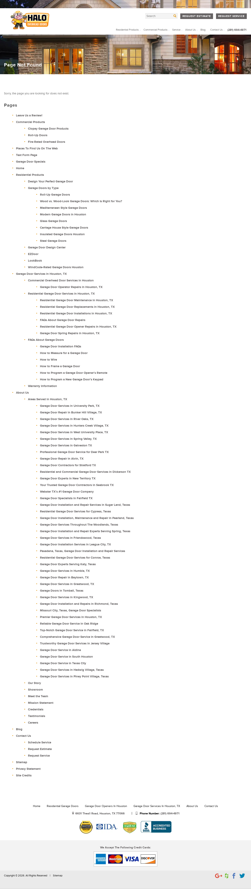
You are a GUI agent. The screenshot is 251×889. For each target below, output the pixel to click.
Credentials (35, 709)
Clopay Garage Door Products (48, 129)
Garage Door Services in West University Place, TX (74, 432)
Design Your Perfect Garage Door (50, 181)
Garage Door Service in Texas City (63, 663)
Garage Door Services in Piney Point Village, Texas (74, 676)
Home (12, 74)
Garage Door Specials (30, 162)
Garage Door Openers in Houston (106, 806)
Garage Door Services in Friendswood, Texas (70, 538)
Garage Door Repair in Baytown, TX (64, 577)
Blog (202, 29)
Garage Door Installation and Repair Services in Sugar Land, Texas (85, 505)
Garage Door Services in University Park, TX (70, 406)
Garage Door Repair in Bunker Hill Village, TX (71, 412)
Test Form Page (26, 155)
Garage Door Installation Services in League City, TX (75, 544)
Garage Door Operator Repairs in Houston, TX (71, 287)
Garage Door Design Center (47, 247)
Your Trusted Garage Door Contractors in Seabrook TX (77, 485)
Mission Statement (40, 703)
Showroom (35, 690)
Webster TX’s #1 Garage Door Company (67, 492)
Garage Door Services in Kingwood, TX (66, 597)
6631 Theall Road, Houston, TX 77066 (100, 813)
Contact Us (216, 29)
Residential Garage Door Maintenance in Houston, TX (76, 300)
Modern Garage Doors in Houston (63, 214)
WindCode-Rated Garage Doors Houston (56, 267)
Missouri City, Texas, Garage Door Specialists (70, 610)
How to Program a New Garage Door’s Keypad (71, 379)
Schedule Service (39, 742)
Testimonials (36, 716)
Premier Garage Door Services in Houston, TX (71, 617)
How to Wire (48, 360)
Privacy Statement (28, 769)
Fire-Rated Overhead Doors (46, 142)
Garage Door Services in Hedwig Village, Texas (72, 670)
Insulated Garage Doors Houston (62, 234)
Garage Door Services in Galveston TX (66, 445)
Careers (33, 723)
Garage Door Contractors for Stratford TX (68, 465)
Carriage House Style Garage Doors (64, 228)
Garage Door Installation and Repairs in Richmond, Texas (79, 604)
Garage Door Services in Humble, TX (65, 571)
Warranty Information (42, 386)
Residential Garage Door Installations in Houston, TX (76, 313)
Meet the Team (38, 696)
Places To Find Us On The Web (37, 148)
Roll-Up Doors (37, 135)
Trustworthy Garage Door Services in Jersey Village (75, 643)
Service (176, 29)
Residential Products (127, 29)
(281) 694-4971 (236, 30)
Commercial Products (155, 29)
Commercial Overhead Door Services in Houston (61, 280)
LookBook (35, 261)
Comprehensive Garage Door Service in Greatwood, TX (77, 637)
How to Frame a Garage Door (60, 366)
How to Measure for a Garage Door (64, 353)
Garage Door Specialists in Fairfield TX (66, 498)
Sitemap (21, 762)
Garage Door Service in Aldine (60, 650)
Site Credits (24, 775)
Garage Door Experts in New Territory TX (68, 478)
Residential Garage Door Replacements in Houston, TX (77, 307)
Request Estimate (196, 16)
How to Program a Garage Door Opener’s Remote (73, 373)
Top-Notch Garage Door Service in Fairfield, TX (72, 630)
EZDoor (33, 254)
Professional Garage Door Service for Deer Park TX (74, 452)
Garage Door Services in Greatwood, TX (67, 584)
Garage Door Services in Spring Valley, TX (68, 439)
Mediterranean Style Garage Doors (63, 208)
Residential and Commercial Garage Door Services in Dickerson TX (85, 472)
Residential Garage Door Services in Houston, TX (61, 294)
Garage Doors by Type (43, 188)
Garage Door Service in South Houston (66, 657)
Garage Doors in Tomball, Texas (61, 591)
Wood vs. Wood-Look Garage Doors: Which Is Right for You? (81, 201)
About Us (190, 29)
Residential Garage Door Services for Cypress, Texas (75, 511)
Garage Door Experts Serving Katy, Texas (68, 564)
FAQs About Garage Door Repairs (62, 320)
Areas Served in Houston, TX (47, 399)
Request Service (231, 16)
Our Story (34, 683)
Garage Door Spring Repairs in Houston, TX (70, 333)
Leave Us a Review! (29, 115)
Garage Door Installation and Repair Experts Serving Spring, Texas (85, 531)
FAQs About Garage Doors (46, 340)
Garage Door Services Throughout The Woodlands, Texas (79, 525)
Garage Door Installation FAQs (60, 346)
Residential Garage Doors (63, 806)
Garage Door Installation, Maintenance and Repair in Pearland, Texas (87, 518)
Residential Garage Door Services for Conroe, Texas (75, 558)
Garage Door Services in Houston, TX (41, 274)
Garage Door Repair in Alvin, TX (62, 459)
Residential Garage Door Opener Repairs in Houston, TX (78, 327)
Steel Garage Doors (53, 241)
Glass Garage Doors (53, 221)
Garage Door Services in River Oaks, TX (67, 419)
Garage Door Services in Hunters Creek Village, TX (74, 426)
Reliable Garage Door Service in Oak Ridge (69, 624)
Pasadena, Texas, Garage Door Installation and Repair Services (82, 551)
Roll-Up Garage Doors (55, 195)
